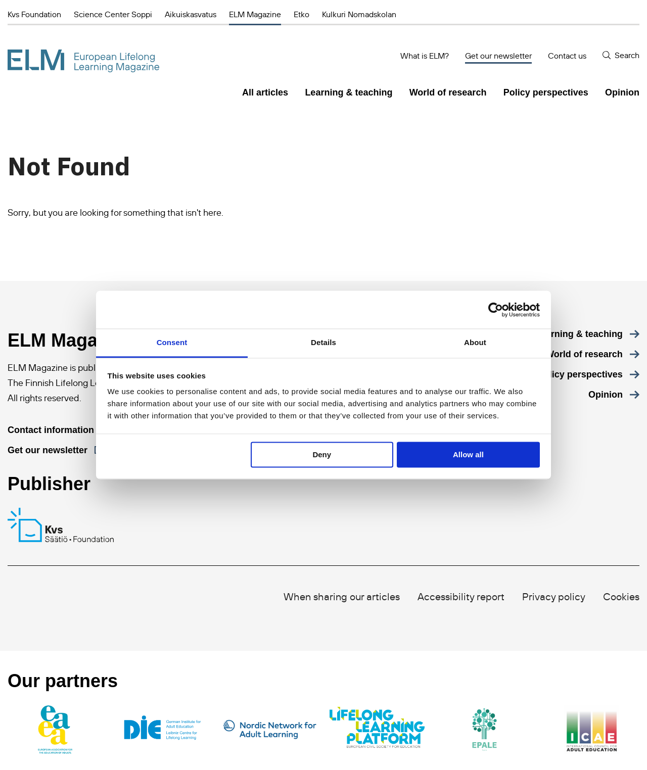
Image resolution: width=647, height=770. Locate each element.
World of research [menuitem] (448, 92)
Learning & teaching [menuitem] (348, 92)
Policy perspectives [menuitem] (545, 92)
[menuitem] (587, 334)
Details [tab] (323, 342)
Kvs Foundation (34, 14)
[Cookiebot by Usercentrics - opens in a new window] (495, 309)
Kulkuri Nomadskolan (359, 14)
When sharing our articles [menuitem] (342, 597)
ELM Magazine (255, 14)
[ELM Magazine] (83, 60)
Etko (301, 14)
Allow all (468, 454)
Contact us (567, 56)
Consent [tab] (172, 342)
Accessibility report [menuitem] (461, 597)
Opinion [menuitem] (622, 92)
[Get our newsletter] (55, 450)
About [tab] (475, 342)
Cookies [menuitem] (621, 597)
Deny (321, 454)
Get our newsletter (498, 56)
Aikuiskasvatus (190, 14)
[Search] (621, 55)
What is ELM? (424, 56)
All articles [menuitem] (265, 92)
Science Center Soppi (113, 14)
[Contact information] (59, 430)
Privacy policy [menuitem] (553, 597)
